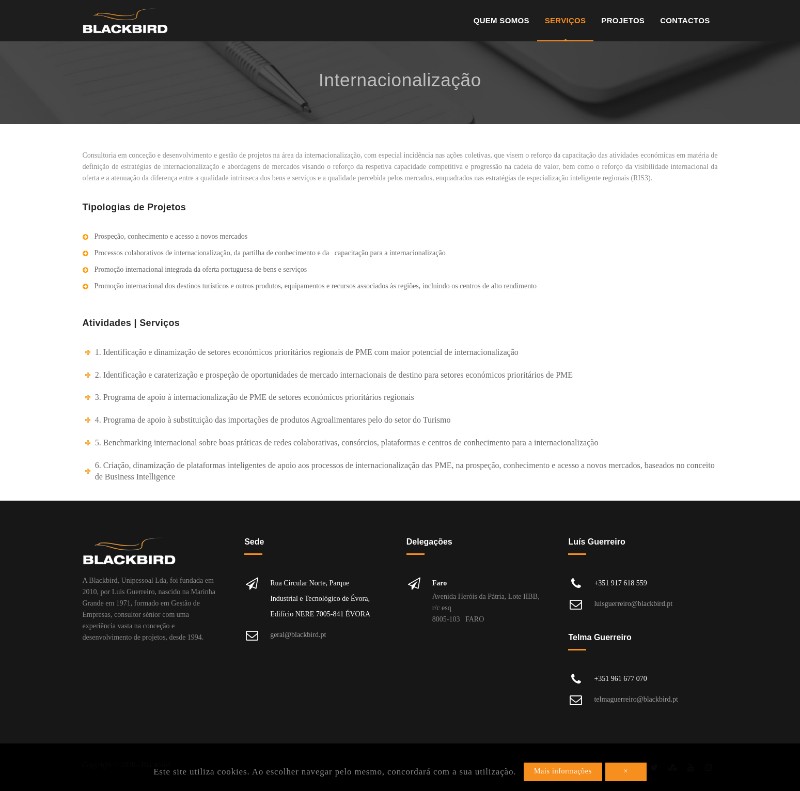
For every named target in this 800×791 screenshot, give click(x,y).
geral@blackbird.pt (298, 635)
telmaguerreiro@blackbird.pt (636, 699)
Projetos (623, 20)
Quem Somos (501, 20)
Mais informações (563, 771)
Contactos (685, 20)
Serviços (565, 20)
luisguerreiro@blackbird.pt (633, 604)
